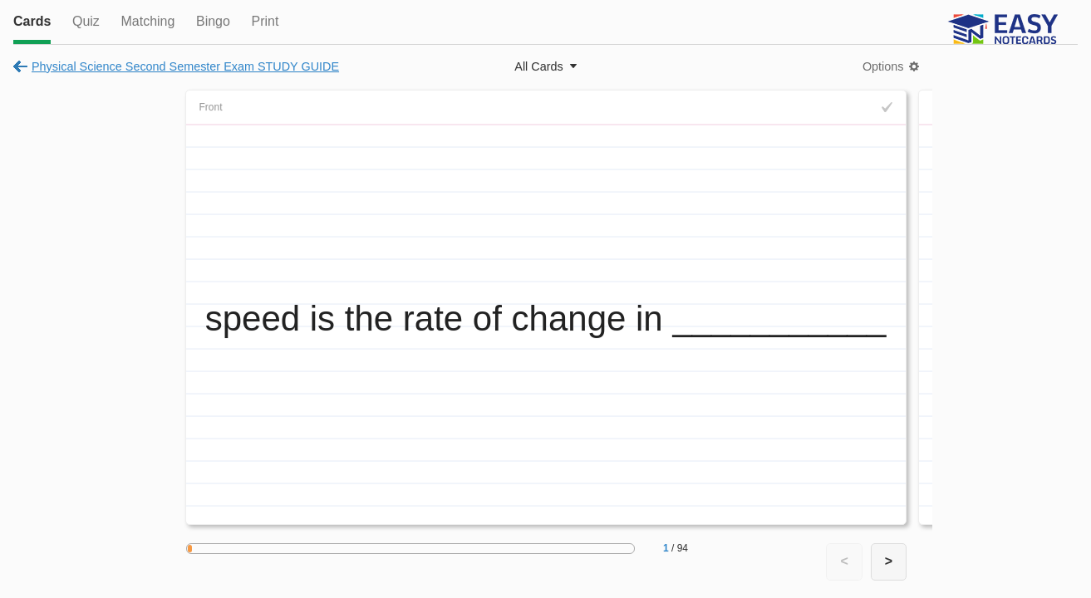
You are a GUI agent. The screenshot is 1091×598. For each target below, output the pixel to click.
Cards (32, 21)
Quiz (86, 21)
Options (883, 66)
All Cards (538, 66)
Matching (147, 21)
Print (264, 21)
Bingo (213, 21)
